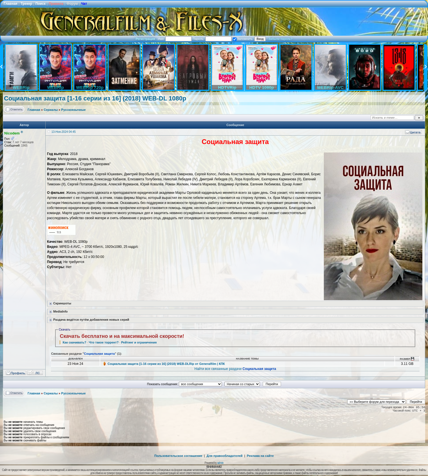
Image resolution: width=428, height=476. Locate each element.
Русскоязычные (73, 109)
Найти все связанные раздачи (235, 369)
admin (220, 462)
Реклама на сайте (260, 455)
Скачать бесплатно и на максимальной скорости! (122, 336)
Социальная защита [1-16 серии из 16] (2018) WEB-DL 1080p (95, 98)
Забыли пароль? (280, 39)
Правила (56, 4)
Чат (84, 4)
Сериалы (51, 109)
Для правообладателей (225, 455)
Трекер (26, 4)
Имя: (175, 39)
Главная (10, 4)
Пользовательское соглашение (178, 455)
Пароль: (212, 39)
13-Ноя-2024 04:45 (64, 131)
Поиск (40, 4)
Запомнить (243, 39)
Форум (72, 4)
